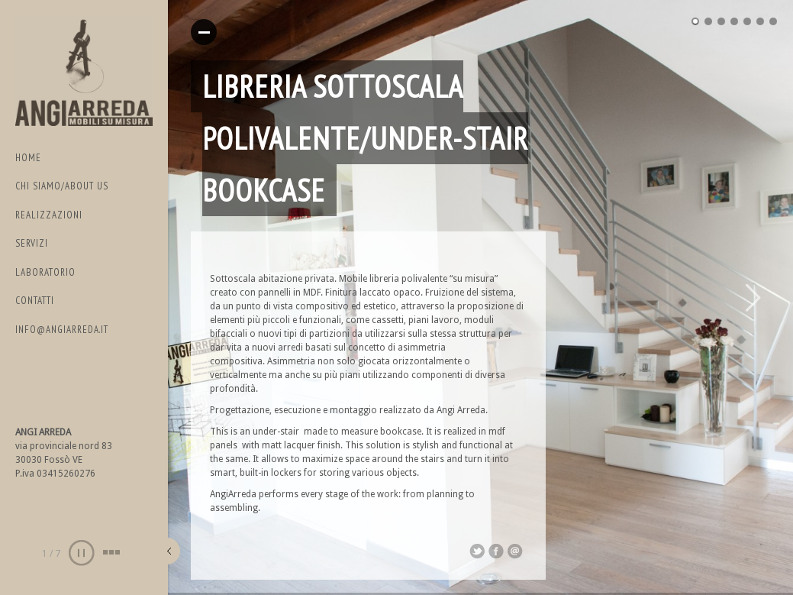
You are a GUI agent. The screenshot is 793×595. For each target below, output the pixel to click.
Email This (515, 551)
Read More (204, 32)
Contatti (34, 300)
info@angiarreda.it (61, 329)
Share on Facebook (496, 551)
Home (28, 157)
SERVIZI (31, 243)
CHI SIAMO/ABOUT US (61, 185)
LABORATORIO (45, 272)
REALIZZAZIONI (48, 215)
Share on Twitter (477, 551)
